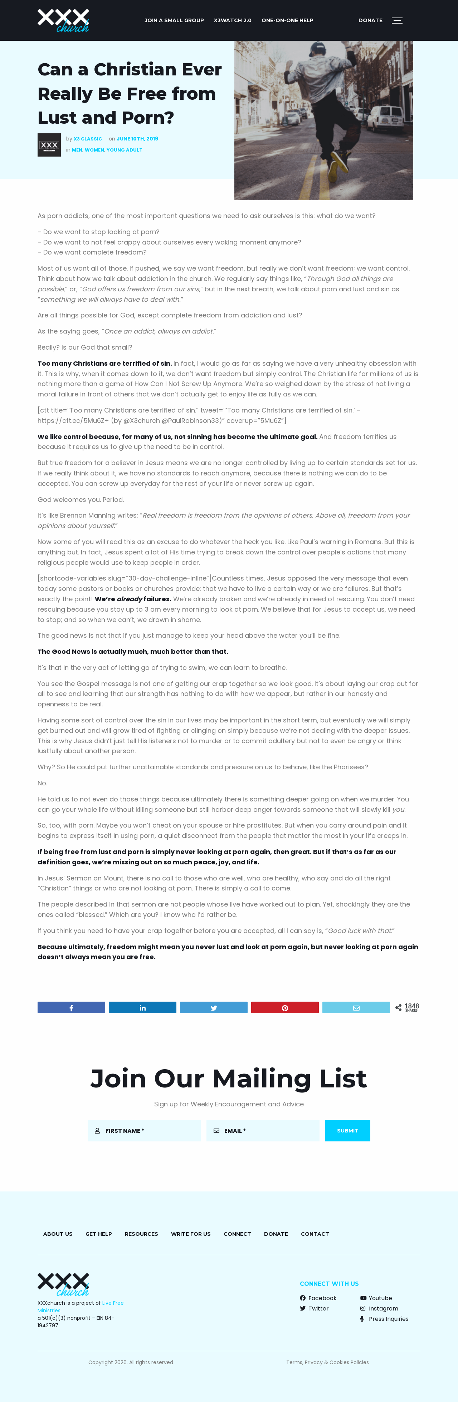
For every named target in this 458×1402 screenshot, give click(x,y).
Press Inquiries (384, 1319)
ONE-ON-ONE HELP (287, 20)
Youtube (376, 1298)
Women (94, 150)
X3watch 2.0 (233, 20)
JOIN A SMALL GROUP (174, 20)
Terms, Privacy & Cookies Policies (327, 1362)
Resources (141, 1234)
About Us (58, 1234)
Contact (315, 1234)
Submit (348, 1130)
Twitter (314, 1308)
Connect (237, 1234)
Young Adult (124, 150)
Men (77, 150)
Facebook (318, 1298)
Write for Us (191, 1234)
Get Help (99, 1234)
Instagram (379, 1308)
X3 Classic (88, 138)
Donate (371, 20)
